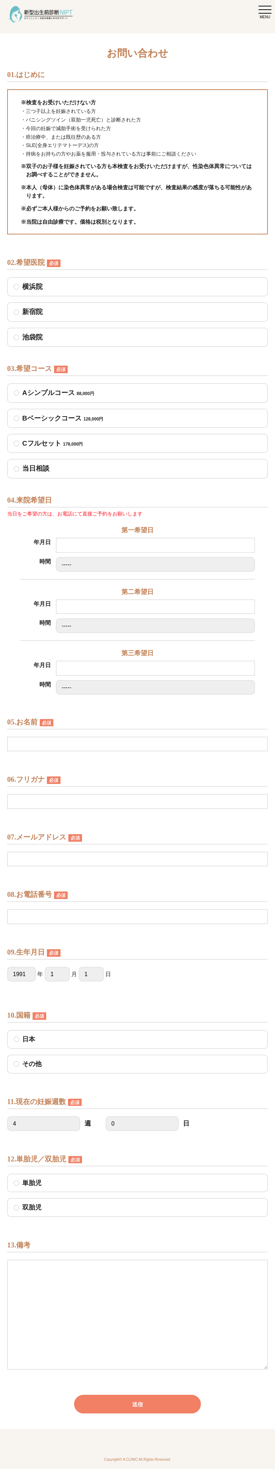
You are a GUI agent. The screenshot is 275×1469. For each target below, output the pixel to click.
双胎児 (32, 1207)
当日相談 (35, 468)
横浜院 (32, 286)
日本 (28, 1039)
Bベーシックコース (62, 418)
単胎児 (32, 1183)
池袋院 (32, 337)
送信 (137, 1404)
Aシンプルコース (58, 393)
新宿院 (32, 311)
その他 (32, 1064)
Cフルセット (52, 443)
